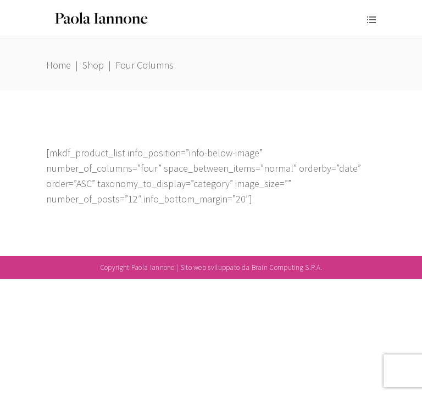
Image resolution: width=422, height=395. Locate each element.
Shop (93, 65)
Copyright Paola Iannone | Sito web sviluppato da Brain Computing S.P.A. (211, 267)
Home (58, 65)
